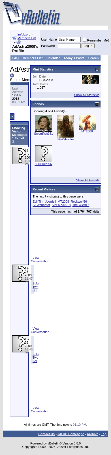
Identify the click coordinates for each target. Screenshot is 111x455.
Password (48, 45)
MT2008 (87, 131)
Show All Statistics (86, 95)
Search (93, 58)
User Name (49, 39)
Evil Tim (38, 201)
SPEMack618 (61, 205)
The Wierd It (80, 205)
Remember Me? (96, 40)
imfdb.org (24, 34)
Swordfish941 (43, 133)
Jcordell (50, 201)
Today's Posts (74, 58)
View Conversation (40, 259)
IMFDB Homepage (70, 434)
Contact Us (46, 434)
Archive (92, 434)
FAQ (15, 58)
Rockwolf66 (79, 201)
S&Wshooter (65, 139)
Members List (27, 38)
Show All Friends (87, 180)
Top (103, 434)
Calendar (53, 58)
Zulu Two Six (36, 287)
